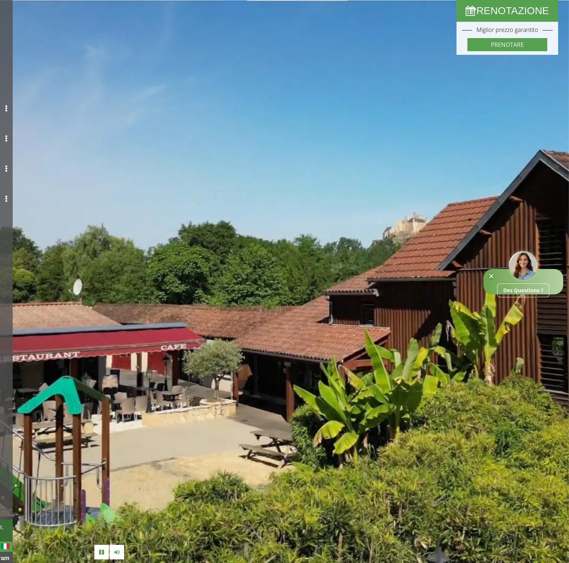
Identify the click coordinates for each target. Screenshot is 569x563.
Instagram (68, 557)
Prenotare (507, 45)
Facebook (25, 557)
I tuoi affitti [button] (56, 133)
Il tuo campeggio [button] (51, 105)
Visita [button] (60, 189)
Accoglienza (46, 77)
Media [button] (60, 161)
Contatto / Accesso (45, 217)
